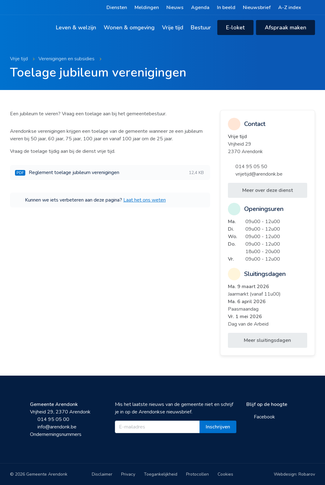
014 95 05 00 (49, 419)
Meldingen (147, 7)
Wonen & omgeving (129, 27)
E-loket (235, 27)
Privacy (128, 474)
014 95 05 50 (247, 166)
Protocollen (197, 474)
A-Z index (289, 7)
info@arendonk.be (53, 426)
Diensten (116, 7)
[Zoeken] (312, 7)
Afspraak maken (285, 27)
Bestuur (201, 27)
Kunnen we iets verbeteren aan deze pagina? (90, 200)
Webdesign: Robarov (294, 474)
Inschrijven (218, 426)
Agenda (200, 7)
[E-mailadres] (157, 427)
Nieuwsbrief (257, 7)
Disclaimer (102, 474)
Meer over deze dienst (267, 190)
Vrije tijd (172, 27)
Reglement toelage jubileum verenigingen (109, 172)
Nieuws (175, 7)
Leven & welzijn (76, 27)
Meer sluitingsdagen (267, 340)
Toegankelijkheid (160, 474)
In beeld (226, 7)
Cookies (225, 474)
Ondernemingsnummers (55, 434)
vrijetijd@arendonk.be (255, 174)
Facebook (260, 416)
